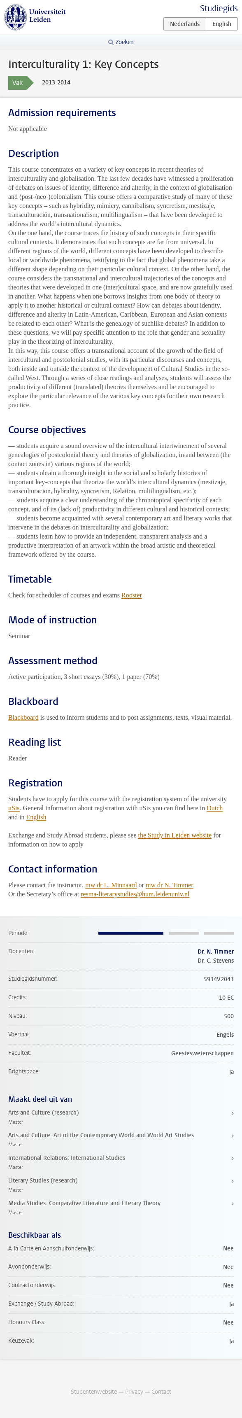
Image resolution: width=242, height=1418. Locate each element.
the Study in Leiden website (175, 835)
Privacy (134, 1392)
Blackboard (23, 717)
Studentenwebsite (94, 1392)
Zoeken (125, 42)
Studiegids (219, 8)
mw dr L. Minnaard (111, 885)
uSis (14, 808)
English (36, 817)
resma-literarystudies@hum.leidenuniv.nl (135, 894)
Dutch (215, 808)
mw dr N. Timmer (169, 885)
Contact (161, 1392)
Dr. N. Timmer (216, 952)
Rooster (131, 595)
